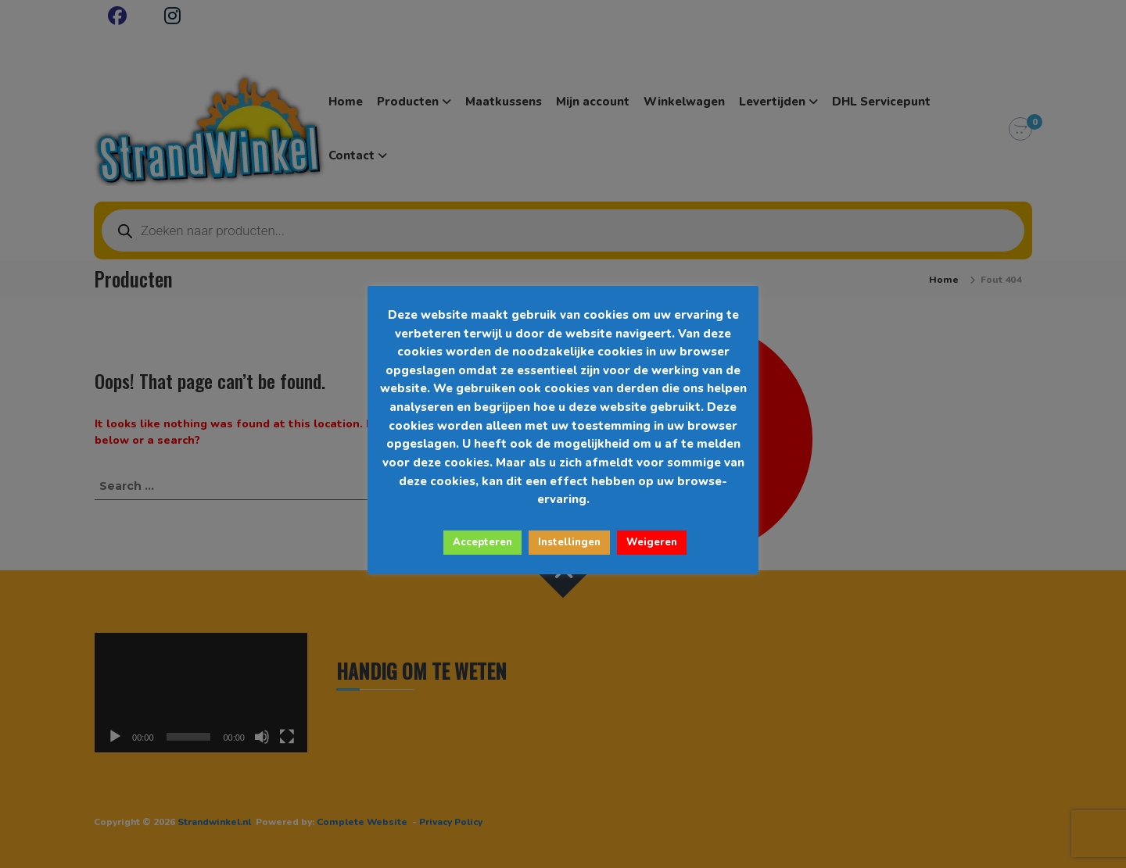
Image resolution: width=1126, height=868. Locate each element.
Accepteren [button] (482, 542)
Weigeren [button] (651, 542)
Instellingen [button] (569, 542)
